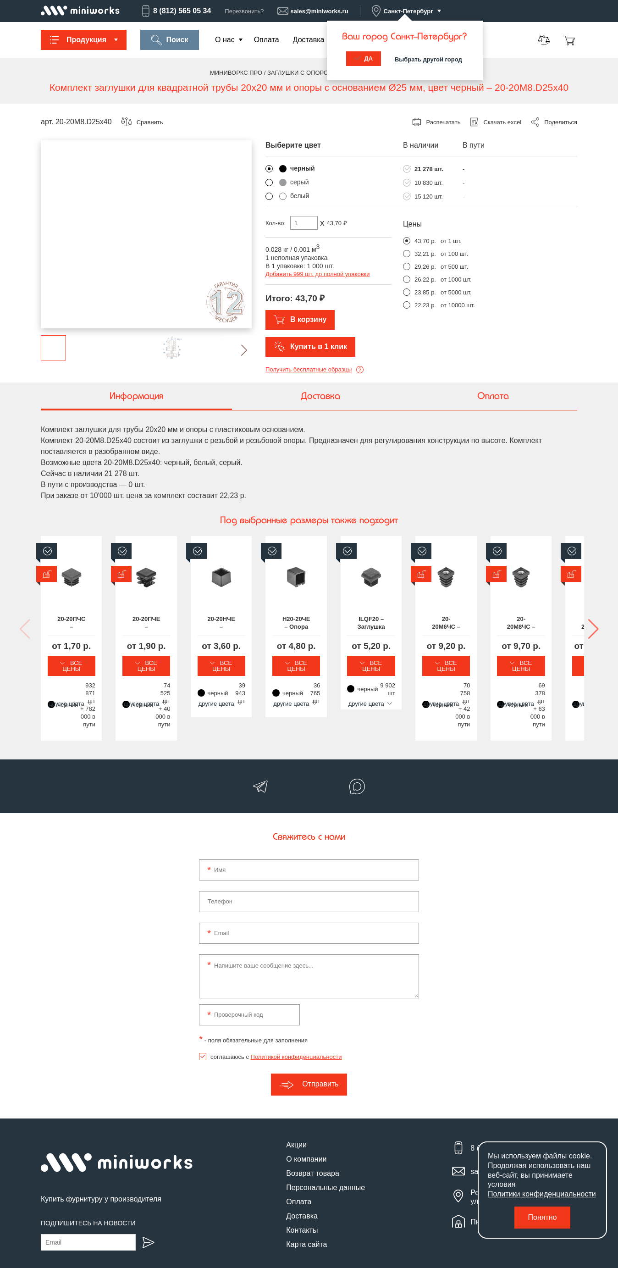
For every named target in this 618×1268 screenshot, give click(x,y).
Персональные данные (325, 1152)
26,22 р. (425, 279)
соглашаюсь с (276, 1021)
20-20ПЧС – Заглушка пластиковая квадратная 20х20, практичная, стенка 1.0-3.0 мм (102, 623)
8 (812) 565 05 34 (175, 11)
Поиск (169, 40)
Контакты (302, 1195)
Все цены (102, 662)
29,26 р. (425, 266)
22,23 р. (425, 305)
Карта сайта (306, 1209)
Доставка (309, 40)
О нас (225, 40)
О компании (306, 1124)
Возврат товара (312, 1138)
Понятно (542, 1217)
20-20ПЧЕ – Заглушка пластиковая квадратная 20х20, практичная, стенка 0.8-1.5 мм (240, 623)
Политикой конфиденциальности (296, 1021)
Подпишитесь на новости (88, 1188)
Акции (296, 1109)
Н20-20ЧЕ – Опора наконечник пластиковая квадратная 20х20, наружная (515, 623)
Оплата (266, 40)
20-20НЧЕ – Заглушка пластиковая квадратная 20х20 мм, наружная (377, 623)
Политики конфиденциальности (542, 1194)
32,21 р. (425, 253)
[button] (237, 350)
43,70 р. (425, 241)
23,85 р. (425, 292)
